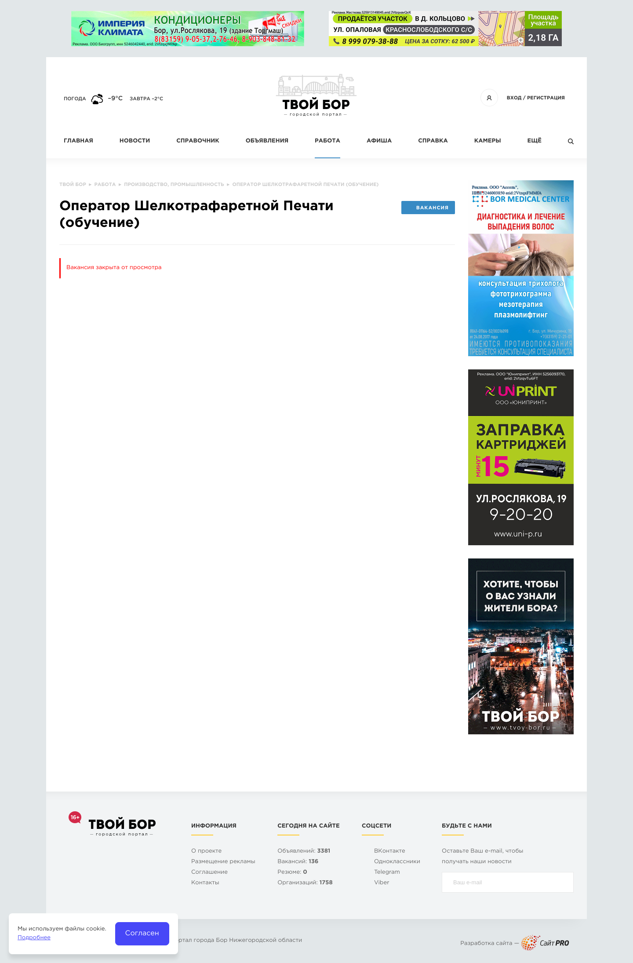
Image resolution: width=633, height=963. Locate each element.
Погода (75, 99)
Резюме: (292, 872)
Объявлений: (303, 851)
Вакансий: (297, 862)
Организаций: (304, 883)
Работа (327, 141)
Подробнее (34, 938)
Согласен (142, 933)
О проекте (206, 851)
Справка (432, 141)
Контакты (205, 883)
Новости (135, 141)
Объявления (267, 141)
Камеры (487, 141)
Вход (514, 98)
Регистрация (546, 98)
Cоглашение (209, 872)
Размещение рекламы (223, 862)
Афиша (379, 141)
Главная (78, 141)
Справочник (197, 141)
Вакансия (428, 208)
